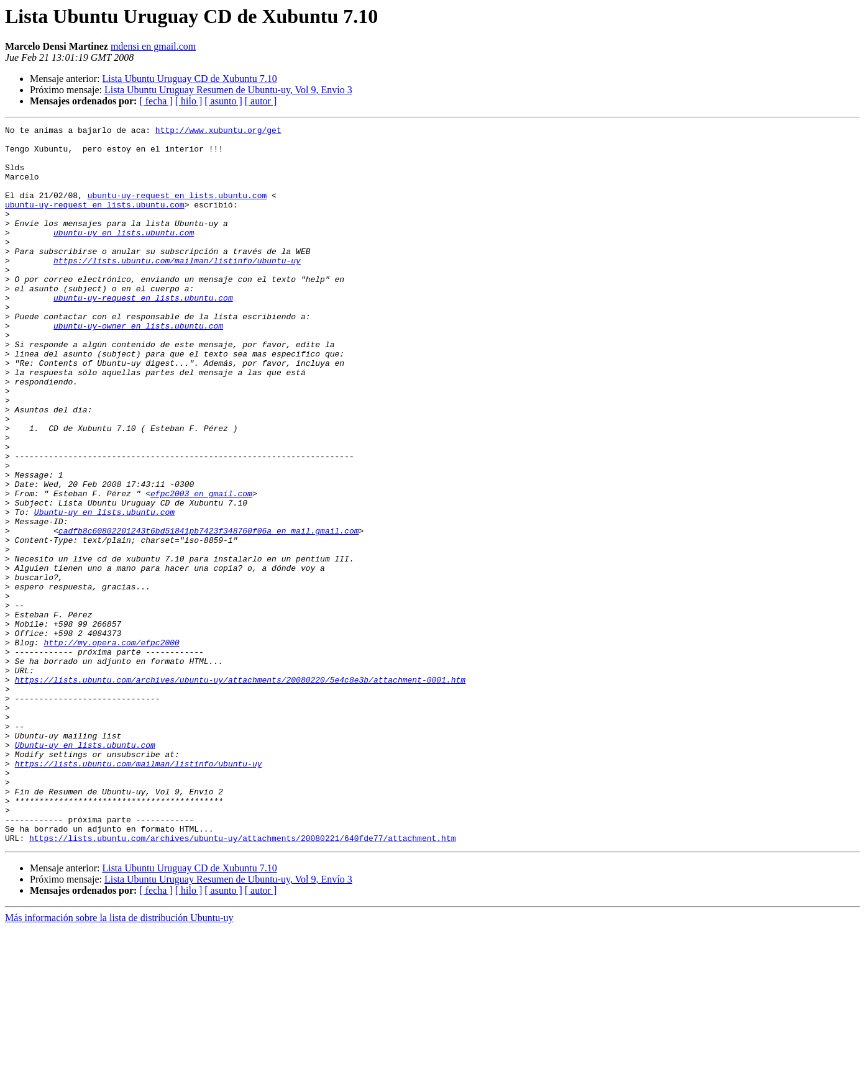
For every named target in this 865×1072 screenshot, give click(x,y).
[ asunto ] (223, 101)
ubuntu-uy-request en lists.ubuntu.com (177, 210)
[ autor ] (261, 101)
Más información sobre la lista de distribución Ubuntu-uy (119, 1061)
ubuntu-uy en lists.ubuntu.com (123, 254)
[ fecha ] (155, 101)
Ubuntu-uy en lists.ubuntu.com (104, 590)
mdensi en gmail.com (153, 46)
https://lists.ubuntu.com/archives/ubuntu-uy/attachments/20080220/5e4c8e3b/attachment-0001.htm (240, 791)
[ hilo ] (189, 101)
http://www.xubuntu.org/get (218, 131)
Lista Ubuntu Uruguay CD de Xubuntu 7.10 (189, 78)
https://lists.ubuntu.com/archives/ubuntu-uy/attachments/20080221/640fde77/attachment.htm (242, 981)
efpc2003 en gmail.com (201, 567)
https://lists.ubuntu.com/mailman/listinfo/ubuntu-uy (177, 288)
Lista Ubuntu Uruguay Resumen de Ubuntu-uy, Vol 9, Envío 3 (228, 89)
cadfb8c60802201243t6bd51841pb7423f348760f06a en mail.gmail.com (208, 612)
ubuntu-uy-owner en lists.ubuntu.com (138, 366)
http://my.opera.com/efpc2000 (111, 746)
